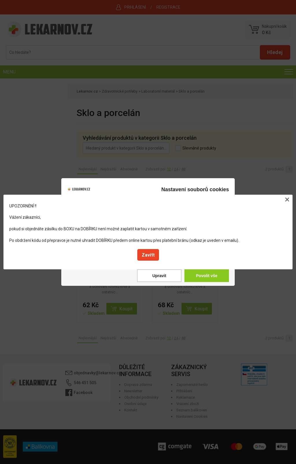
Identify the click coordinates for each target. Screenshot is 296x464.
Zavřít (148, 255)
